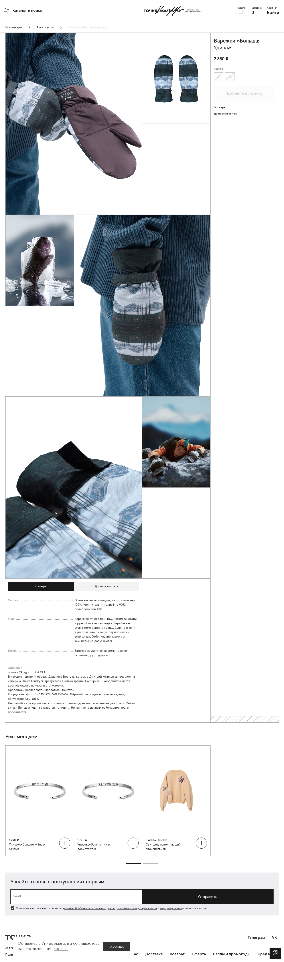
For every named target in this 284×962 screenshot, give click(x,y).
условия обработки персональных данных (89, 908)
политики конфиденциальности (137, 908)
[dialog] (275, 953)
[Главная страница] (172, 11)
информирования (171, 908)
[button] (23, 10)
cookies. (61, 948)
